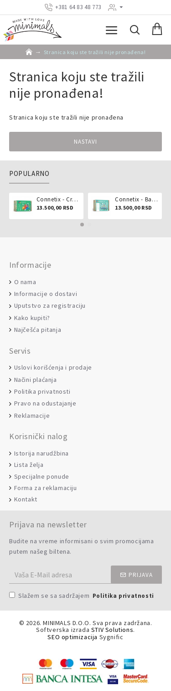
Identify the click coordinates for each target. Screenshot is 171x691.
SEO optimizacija (72, 637)
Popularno (29, 174)
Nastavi (85, 141)
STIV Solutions (112, 629)
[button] (82, 224)
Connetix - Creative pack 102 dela (58, 199)
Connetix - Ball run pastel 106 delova (137, 199)
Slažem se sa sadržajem (82, 596)
